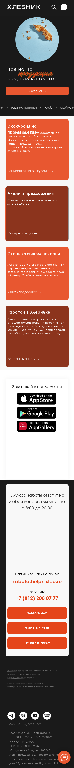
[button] (63, 7)
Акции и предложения (30, 193)
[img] (11, 716)
